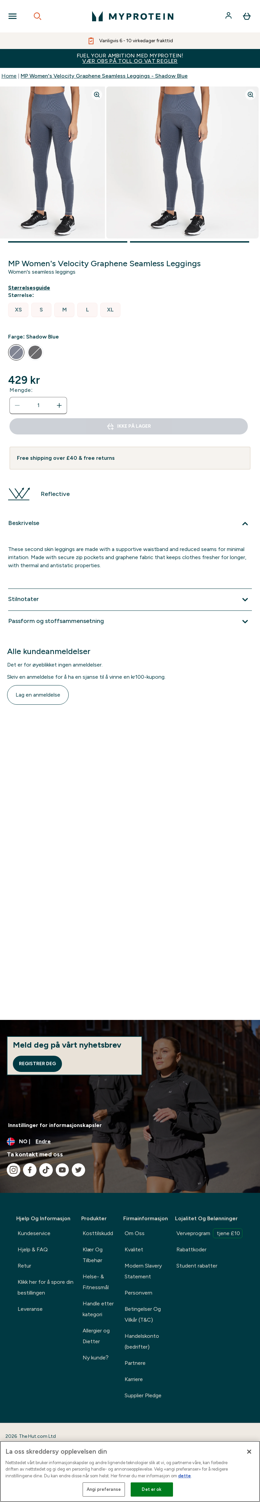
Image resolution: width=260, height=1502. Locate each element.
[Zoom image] (96, 94)
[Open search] (37, 16)
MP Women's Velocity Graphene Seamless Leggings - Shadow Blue (104, 76)
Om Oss (135, 1233)
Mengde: (21, 390)
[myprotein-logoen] (132, 16)
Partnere (135, 1363)
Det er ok (151, 1489)
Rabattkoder (191, 1249)
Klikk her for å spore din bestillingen (45, 1287)
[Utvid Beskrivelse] (130, 523)
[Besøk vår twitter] (78, 1170)
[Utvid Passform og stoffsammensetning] (130, 621)
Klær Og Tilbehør (93, 1254)
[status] (38, 405)
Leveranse (30, 1309)
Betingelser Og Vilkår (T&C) (143, 1314)
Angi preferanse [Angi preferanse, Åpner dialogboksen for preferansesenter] (104, 1489)
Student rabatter (196, 1265)
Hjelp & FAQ (33, 1249)
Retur (24, 1265)
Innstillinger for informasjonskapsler (55, 1125)
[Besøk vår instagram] (13, 1170)
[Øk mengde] (59, 405)
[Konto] (229, 16)
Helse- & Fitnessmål (96, 1282)
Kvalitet (134, 1249)
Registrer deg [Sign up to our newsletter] (37, 1064)
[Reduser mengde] (17, 405)
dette (184, 1475)
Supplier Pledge (143, 1395)
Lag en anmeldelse (38, 695)
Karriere (134, 1379)
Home (9, 76)
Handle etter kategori (98, 1309)
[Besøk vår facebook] (30, 1170)
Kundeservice (34, 1233)
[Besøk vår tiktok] (46, 1170)
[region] (130, 1471)
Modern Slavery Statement (143, 1271)
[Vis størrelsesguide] (30, 288)
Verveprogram (209, 1233)
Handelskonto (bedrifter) (142, 1341)
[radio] (18, 310)
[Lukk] (249, 1451)
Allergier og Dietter (96, 1336)
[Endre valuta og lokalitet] (130, 1141)
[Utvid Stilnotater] (130, 599)
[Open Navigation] (12, 16)
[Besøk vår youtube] (62, 1170)
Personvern (138, 1293)
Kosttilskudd (98, 1233)
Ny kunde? (96, 1357)
